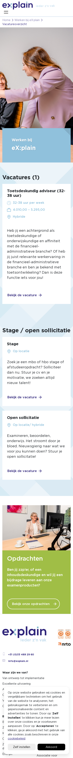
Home (6, 20)
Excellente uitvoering (16, 683)
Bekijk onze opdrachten (31, 604)
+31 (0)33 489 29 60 (18, 654)
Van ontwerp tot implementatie (23, 678)
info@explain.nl (15, 661)
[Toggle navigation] (6, 12)
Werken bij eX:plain (27, 20)
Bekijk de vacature (22, 295)
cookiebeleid (16, 738)
